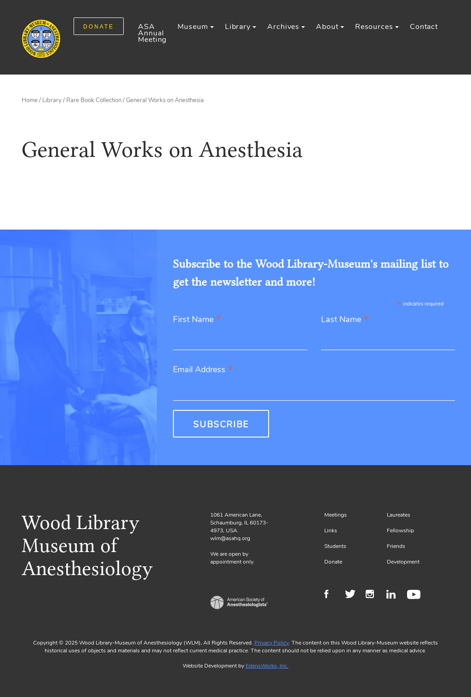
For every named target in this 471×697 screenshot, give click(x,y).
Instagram (374, 595)
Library (238, 27)
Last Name (345, 320)
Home (30, 100)
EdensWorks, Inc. (267, 665)
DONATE (98, 26)
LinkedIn (394, 595)
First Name (197, 320)
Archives (283, 27)
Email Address (203, 370)
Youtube (415, 595)
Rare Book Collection (93, 100)
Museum (193, 27)
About (327, 27)
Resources (374, 27)
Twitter (353, 595)
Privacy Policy (271, 642)
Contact (424, 27)
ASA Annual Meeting (152, 33)
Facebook (332, 595)
